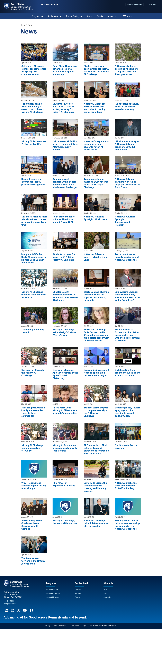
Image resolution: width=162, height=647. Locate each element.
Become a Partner (134, 4)
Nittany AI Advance (52, 616)
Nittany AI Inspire (52, 608)
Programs (36, 16)
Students (78, 612)
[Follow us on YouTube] (25, 630)
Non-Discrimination (60, 644)
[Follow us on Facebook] (32, 630)
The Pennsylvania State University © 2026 (103, 644)
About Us (112, 16)
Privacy (47, 644)
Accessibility (74, 644)
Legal (84, 644)
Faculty (77, 616)
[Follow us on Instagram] (13, 630)
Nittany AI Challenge (53, 612)
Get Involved (52, 16)
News (89, 16)
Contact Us (151, 4)
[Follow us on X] (18, 629)
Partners (78, 608)
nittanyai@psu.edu (10, 622)
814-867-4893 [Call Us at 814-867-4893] (9, 619)
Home (22, 25)
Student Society (72, 16)
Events (100, 16)
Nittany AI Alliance (49, 4)
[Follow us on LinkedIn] (6, 630)
